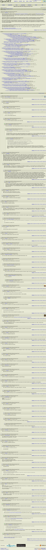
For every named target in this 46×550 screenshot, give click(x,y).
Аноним (19, 35)
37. (3, 390)
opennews (6, 12)
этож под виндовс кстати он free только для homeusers (15, 89)
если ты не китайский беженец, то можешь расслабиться (19, 54)
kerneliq (11, 34)
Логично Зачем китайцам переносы (12, 35)
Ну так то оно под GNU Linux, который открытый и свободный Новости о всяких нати (15, 64)
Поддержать (40, 549)
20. (1, 358)
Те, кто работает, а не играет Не (10, 45)
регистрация (39, 0)
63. (1, 482)
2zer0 (23, 89)
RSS (45, 93)
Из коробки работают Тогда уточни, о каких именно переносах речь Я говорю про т (22, 37)
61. (1, 477)
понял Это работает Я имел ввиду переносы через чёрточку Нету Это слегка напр (24, 38)
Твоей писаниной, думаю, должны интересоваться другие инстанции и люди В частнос (19, 53)
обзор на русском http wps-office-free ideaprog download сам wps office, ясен (16, 88)
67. (4, 423)
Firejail (8, 56)
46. (2, 369)
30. (1, 395)
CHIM (14, 43)
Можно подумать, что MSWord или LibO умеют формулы (12, 42)
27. (2, 152)
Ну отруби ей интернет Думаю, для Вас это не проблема (12, 55)
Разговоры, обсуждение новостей (8, 8)
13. (2, 258)
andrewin (21, 55)
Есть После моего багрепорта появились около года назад (16, 36)
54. (3, 118)
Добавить (36, 549)
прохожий (37, 38)
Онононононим (28, 78)
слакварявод (7, 396)
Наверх (38, 99)
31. (1, 428)
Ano (32, 53)
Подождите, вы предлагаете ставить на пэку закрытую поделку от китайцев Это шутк (13, 61)
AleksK (6, 303)
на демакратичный (6, 82)
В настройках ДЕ (6, 79)
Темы (39, 540)
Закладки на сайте (3, 548)
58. (2, 469)
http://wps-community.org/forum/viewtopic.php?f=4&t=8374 (22, 317)
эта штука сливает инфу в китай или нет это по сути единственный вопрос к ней (13, 51)
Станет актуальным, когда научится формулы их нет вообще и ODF (11, 33)
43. (3, 170)
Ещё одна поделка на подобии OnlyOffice (8, 43)
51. (4, 181)
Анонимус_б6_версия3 (27, 51)
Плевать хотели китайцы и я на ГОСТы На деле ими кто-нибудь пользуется (18, 75)
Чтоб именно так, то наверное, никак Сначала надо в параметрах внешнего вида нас (15, 85)
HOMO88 (11, 56)
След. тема (45, 540)
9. (2, 331)
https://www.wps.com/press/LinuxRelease (22, 13)
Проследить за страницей (4, 549)
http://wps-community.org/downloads (9, 537)
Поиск (34, 1)
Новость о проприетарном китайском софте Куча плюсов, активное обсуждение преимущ (14, 81)
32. (3, 163)
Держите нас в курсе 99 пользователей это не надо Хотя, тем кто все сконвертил (15, 41)
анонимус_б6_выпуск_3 (12, 275)
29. (3, 320)
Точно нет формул (6, 34)
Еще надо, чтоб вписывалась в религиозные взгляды (13, 49)
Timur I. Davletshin (23, 33)
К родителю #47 (35, 421)
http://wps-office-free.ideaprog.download (15, 512)
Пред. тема (42, 540)
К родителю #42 (35, 475)
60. (2, 189)
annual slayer (29, 54)
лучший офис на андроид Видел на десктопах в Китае (9, 47)
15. (2, 307)
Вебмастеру (44, 549)
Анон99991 (32, 40)
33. (4, 274)
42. (1, 457)
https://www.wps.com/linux (40, 13)
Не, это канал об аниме (7, 65)
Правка (36, 99)
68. (1, 497)
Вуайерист (28, 64)
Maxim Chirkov (43, 548)
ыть (26, 59)
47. (3, 407)
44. (2, 402)
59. (3, 418)
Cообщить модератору (43, 99)
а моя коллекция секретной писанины (11, 52)
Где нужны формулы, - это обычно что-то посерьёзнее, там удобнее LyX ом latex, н (17, 39)
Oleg (28, 85)
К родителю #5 (35, 288)
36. (2, 242)
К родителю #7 (35, 318)
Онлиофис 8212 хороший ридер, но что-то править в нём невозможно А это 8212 (15, 44)
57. (2, 445)
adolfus (21, 42)
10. (3, 212)
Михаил (25, 36)
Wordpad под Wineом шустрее (6, 67)
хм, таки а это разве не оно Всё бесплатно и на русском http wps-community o (16, 90)
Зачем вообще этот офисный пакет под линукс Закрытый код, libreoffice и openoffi (13, 87)
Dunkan (13, 73)
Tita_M (27, 66)
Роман (12, 65)
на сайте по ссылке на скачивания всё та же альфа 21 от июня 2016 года (12, 69)
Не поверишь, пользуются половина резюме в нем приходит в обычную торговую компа (21, 76)
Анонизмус (19, 77)
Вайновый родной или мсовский (8, 68)
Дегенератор (12, 67)
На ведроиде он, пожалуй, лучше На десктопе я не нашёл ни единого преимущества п (14, 63)
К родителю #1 (35, 161)
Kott (7, 321)
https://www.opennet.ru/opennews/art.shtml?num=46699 (13, 28)
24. (1, 374)
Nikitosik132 (8, 504)
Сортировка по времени (41, 93)
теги (35, 1)
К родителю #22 (35, 121)
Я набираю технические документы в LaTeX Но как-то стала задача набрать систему (19, 40)
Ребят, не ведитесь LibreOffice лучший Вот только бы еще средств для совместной (13, 70)
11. (1, 336)
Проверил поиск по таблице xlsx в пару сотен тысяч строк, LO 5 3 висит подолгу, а (13, 84)
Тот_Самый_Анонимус (18, 45)
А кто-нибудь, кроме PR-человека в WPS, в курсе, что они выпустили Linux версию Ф (13, 78)
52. (2, 353)
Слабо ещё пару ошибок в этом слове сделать (10, 46)
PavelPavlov (28, 88)
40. (3, 111)
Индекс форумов (37, 540)
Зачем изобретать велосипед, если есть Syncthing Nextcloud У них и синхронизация (17, 71)
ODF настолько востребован (8, 73)
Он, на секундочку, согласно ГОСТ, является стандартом (13, 74)
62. (3, 290)
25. (1, 379)
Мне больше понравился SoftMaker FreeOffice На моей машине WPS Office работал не (14, 66)
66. (2, 491)
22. (3, 106)
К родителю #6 (35, 223)
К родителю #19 (35, 356)
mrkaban (26, 87)
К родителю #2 (35, 230)
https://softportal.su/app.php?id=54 (20, 529)
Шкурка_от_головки (9, 243)
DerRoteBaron (28, 63)
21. (2, 347)
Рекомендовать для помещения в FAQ (31, 540)
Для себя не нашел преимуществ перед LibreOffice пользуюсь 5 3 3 (11, 48)
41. (2, 225)
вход (37, 0)
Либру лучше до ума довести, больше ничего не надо (9, 77)
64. (2, 195)
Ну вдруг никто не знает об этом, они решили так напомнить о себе (13, 58)
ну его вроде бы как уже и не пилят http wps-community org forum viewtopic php (15, 59)
